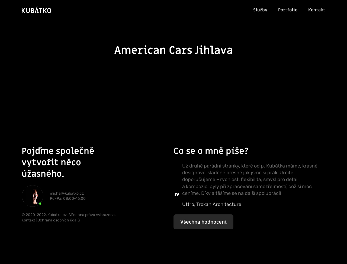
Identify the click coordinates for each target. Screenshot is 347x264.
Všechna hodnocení (203, 222)
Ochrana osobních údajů (58, 220)
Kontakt (316, 10)
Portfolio (287, 10)
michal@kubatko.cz (67, 193)
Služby (260, 10)
